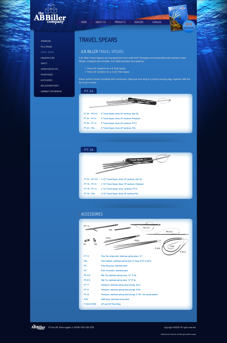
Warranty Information (51, 91)
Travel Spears (47, 52)
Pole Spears (46, 46)
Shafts (44, 63)
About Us (101, 22)
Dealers (138, 22)
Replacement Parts (50, 85)
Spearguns (46, 41)
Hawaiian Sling (48, 58)
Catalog (156, 22)
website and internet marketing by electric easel (178, 334)
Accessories (46, 80)
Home (84, 22)
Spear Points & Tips (49, 69)
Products (120, 22)
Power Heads (47, 74)
